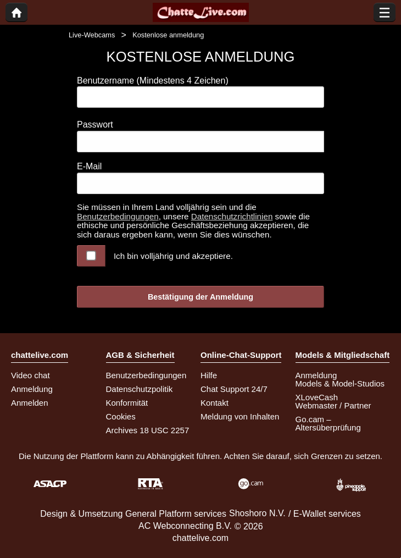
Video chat (30, 375)
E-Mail (89, 166)
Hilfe (208, 375)
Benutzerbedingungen (118, 216)
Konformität (127, 402)
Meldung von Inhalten (239, 416)
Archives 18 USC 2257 (148, 430)
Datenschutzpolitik (139, 389)
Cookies (121, 416)
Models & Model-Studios (340, 383)
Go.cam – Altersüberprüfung (328, 423)
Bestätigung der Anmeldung (200, 296)
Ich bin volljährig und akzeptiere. (173, 256)
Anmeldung (32, 389)
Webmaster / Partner (333, 405)
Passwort (95, 124)
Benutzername (153, 80)
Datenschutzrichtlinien (232, 216)
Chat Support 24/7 (234, 389)
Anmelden (29, 402)
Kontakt (214, 402)
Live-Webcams (92, 35)
